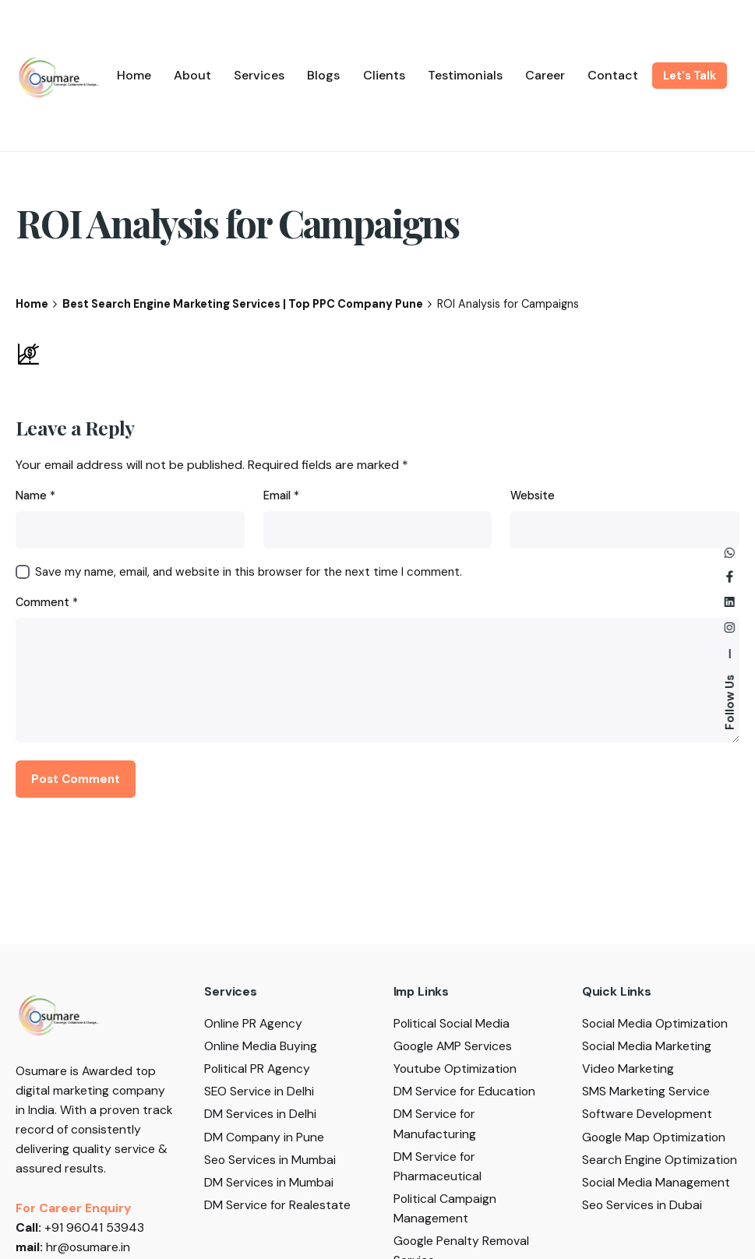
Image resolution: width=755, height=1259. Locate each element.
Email (281, 495)
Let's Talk (689, 76)
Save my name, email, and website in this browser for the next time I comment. (248, 572)
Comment (47, 602)
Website (532, 495)
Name (35, 495)
